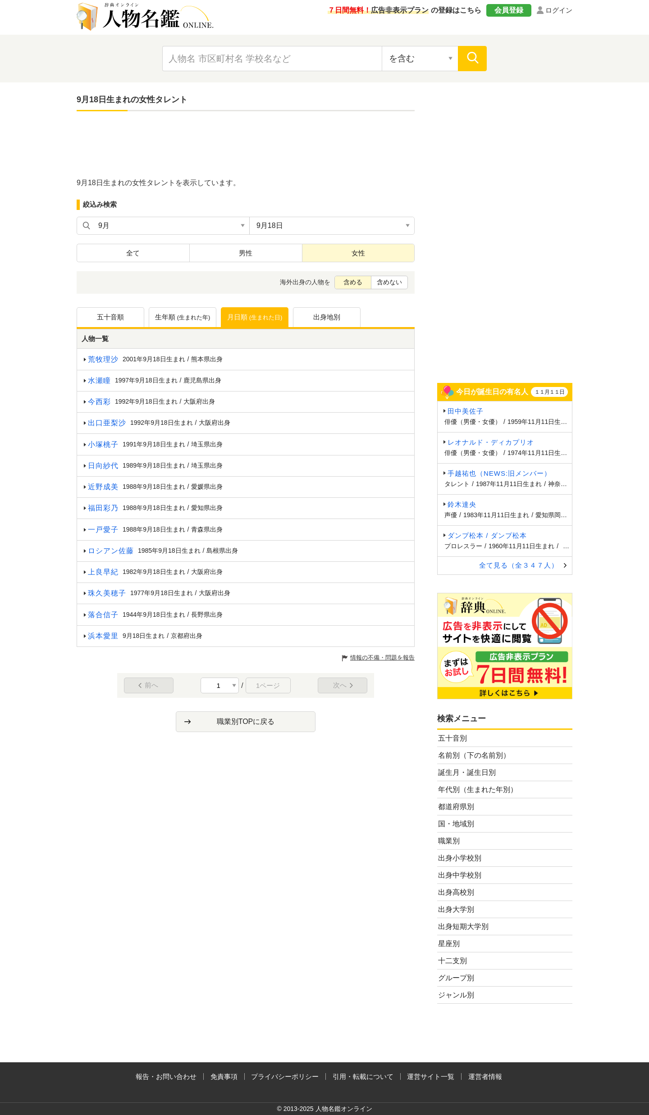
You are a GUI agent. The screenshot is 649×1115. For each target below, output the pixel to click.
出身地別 (326, 317)
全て (133, 253)
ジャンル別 (456, 995)
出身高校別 (456, 892)
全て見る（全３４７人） (518, 565)
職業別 (449, 841)
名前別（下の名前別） (474, 755)
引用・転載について (363, 1076)
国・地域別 (456, 824)
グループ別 (456, 978)
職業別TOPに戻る (246, 721)
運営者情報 (485, 1076)
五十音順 (110, 317)
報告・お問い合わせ (166, 1076)
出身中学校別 (459, 875)
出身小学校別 (459, 858)
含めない (389, 282)
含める (352, 282)
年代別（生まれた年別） (477, 789)
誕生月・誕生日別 (467, 772)
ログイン (558, 10)
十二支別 (452, 961)
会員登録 (508, 10)
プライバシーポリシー (285, 1076)
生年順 (182, 317)
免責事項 (224, 1076)
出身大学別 (456, 909)
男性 (245, 253)
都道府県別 (456, 806)
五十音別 (452, 738)
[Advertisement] (246, 145)
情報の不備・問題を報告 (382, 657)
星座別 (449, 943)
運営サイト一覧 (430, 1076)
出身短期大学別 (463, 926)
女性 (358, 253)
